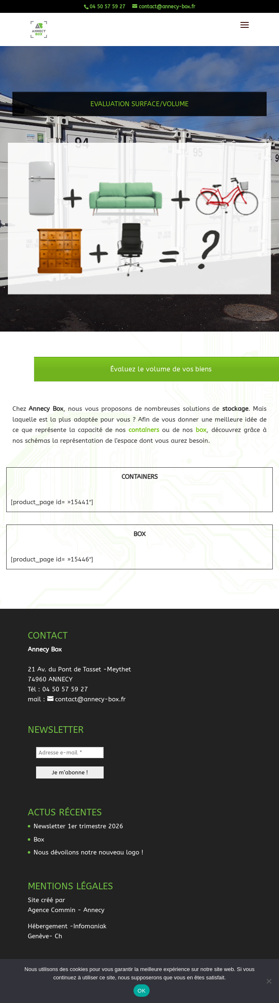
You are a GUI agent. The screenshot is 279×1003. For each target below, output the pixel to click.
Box (39, 839)
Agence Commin (51, 910)
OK (142, 991)
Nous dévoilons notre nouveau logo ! (88, 852)
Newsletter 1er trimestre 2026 (78, 826)
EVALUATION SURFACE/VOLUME (139, 110)
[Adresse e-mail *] (70, 752)
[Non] (268, 981)
